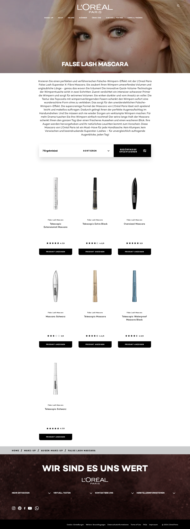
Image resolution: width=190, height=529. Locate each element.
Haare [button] (71, 18)
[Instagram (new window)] (13, 508)
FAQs (145, 525)
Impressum (153, 525)
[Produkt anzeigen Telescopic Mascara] (95, 344)
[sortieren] (96, 151)
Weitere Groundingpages (95, 525)
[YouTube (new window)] (30, 508)
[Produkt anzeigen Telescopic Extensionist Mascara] (55, 252)
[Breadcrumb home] (15, 450)
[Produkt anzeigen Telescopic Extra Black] (95, 252)
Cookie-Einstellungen (75, 525)
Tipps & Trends (135, 18)
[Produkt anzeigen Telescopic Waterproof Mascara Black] (134, 344)
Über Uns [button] (96, 18)
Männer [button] (83, 18)
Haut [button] (60, 18)
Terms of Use (136, 525)
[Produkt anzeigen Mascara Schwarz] (55, 344)
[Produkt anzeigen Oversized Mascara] (134, 252)
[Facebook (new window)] (24, 508)
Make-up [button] (48, 18)
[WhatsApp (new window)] (36, 508)
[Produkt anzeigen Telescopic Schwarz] (55, 437)
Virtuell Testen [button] (114, 18)
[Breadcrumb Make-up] (30, 450)
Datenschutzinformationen (118, 525)
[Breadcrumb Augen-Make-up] (52, 450)
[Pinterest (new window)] (19, 508)
